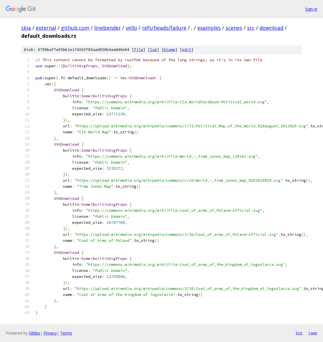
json (312, 332)
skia (26, 27)
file (138, 49)
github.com (75, 27)
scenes (234, 27)
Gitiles (34, 333)
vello (131, 27)
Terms (66, 333)
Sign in (311, 9)
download (271, 27)
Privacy (50, 333)
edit (186, 49)
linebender (107, 27)
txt (299, 332)
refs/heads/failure (164, 27)
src (251, 27)
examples (209, 27)
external (46, 27)
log (153, 49)
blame (169, 49)
